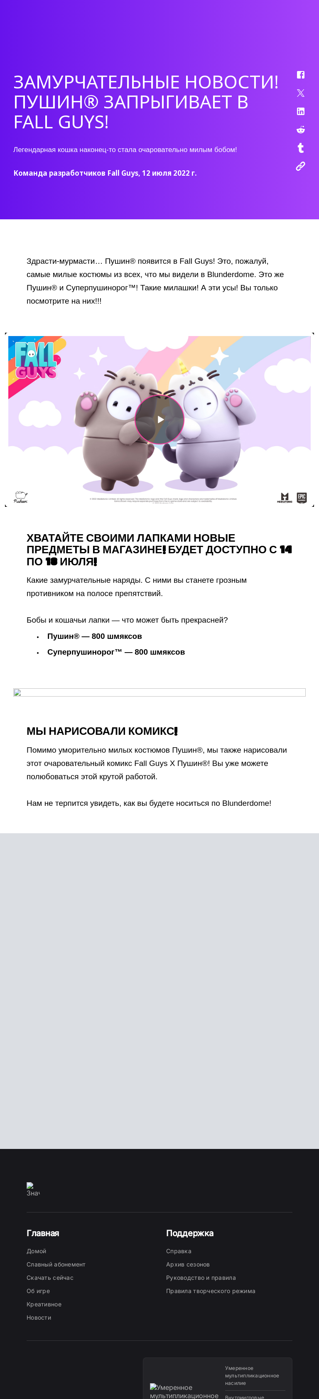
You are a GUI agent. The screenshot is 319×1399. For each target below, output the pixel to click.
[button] (295, 79)
